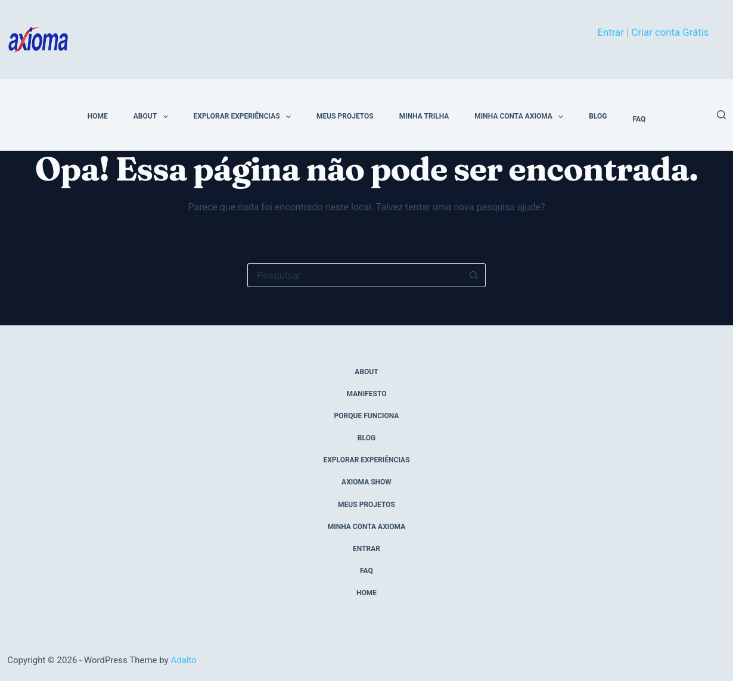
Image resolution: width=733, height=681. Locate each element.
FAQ (638, 119)
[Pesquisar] (721, 114)
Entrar (610, 32)
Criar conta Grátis (670, 32)
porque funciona (366, 416)
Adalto (183, 660)
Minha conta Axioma (521, 117)
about (153, 117)
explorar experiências (245, 117)
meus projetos (345, 116)
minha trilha (424, 116)
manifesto (367, 394)
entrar (366, 549)
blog (598, 116)
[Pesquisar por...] (354, 275)
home (98, 116)
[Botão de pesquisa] (474, 275)
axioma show (366, 482)
